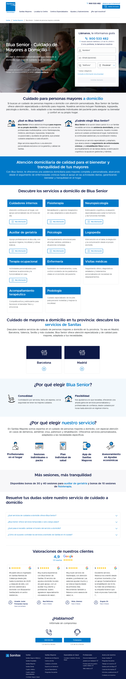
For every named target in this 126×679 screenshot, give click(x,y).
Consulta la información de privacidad (90, 74)
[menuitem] (25, 13)
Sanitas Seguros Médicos (33, 658)
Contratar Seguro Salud (33, 677)
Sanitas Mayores (25, 11)
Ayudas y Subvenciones (79, 11)
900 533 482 (94, 3)
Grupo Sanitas (107, 658)
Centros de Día (49, 661)
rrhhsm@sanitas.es (41, 72)
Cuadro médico (30, 669)
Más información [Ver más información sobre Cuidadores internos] (20, 221)
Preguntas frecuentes (51, 672)
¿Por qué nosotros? (98, 11)
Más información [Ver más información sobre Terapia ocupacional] (20, 280)
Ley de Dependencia (51, 669)
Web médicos (88, 668)
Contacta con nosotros (108, 675)
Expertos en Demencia (51, 666)
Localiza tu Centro (41, 11)
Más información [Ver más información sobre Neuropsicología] (96, 221)
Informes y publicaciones (110, 672)
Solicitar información (113, 6)
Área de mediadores (90, 658)
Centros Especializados (59, 11)
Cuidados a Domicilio (51, 663)
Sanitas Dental (30, 666)
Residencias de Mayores (52, 658)
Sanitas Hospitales (31, 661)
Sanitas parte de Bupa (109, 666)
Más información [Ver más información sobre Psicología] (58, 251)
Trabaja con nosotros (109, 663)
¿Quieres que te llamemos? (111, 3)
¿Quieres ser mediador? (90, 661)
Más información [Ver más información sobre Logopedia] (96, 251)
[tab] (63, 515)
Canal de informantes (109, 669)
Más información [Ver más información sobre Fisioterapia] (58, 221)
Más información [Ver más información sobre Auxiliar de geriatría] (20, 251)
